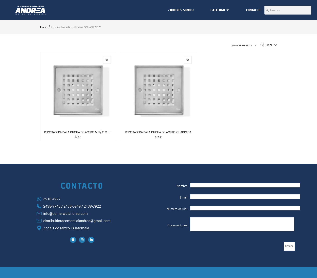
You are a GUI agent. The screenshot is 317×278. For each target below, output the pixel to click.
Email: (184, 197)
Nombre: (182, 186)
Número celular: (177, 209)
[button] (236, 45)
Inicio (44, 27)
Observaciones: (177, 225)
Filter (268, 45)
